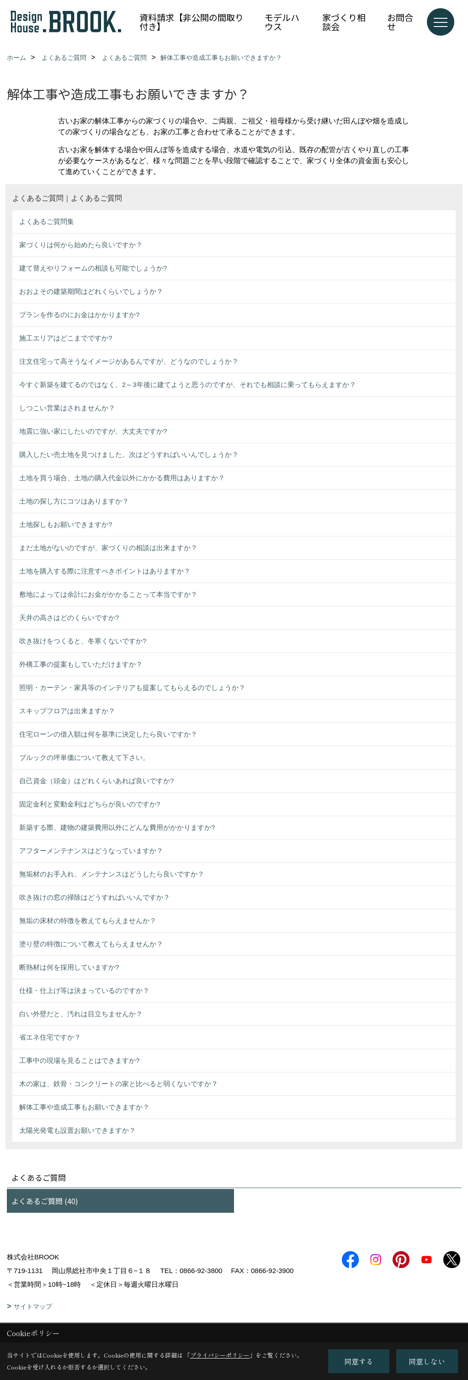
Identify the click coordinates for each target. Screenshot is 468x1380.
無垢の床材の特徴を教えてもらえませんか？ (87, 920)
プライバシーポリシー (220, 1355)
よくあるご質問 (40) (44, 1200)
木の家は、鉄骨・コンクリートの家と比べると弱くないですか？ (118, 1084)
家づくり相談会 (344, 21)
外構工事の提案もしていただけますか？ (81, 664)
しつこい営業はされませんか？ (67, 408)
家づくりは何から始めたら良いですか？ (81, 245)
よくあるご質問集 (46, 221)
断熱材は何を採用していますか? (69, 967)
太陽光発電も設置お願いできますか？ (77, 1130)
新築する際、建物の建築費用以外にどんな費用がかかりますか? (117, 827)
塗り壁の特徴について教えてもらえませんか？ (91, 944)
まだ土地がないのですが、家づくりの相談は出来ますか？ (108, 548)
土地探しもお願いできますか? (65, 524)
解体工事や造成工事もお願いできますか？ (84, 1107)
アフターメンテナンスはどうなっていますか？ (91, 851)
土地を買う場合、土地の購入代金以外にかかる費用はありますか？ (122, 478)
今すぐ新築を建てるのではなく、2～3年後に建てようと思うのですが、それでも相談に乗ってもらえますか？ (187, 384)
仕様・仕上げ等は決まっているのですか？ (84, 990)
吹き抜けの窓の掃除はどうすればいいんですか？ (94, 897)
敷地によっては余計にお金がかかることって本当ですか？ (108, 594)
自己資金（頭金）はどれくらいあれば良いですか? (96, 781)
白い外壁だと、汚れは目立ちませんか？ (81, 1014)
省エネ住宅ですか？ (50, 1037)
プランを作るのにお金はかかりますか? (79, 314)
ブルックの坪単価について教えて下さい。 (84, 757)
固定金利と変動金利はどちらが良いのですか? (89, 804)
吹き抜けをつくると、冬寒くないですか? (82, 641)
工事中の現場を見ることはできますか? (79, 1060)
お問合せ (400, 21)
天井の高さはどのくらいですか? (69, 617)
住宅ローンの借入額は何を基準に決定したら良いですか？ (108, 734)
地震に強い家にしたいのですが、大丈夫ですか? (93, 431)
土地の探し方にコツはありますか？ (74, 501)
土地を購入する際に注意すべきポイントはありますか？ (105, 571)
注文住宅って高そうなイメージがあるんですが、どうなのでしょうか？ (129, 361)
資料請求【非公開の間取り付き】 (191, 21)
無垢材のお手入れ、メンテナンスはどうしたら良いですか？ (111, 874)
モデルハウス (282, 21)
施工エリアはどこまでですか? (65, 338)
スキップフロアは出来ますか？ (67, 711)
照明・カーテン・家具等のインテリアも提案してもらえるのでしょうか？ (132, 687)
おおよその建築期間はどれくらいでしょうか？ (91, 291)
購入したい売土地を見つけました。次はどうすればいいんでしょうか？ (129, 454)
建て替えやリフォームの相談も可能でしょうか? (93, 268)
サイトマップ (33, 1306)
